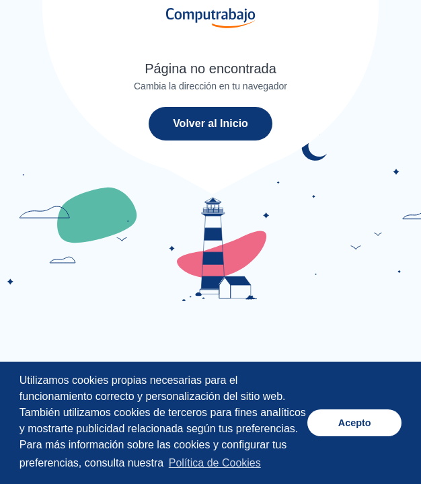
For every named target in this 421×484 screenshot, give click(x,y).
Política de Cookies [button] (215, 463)
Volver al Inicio (210, 123)
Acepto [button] (354, 422)
